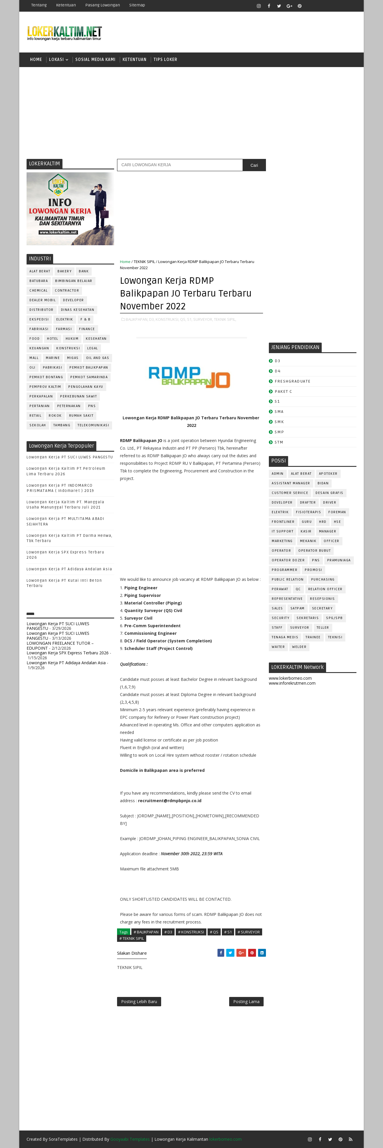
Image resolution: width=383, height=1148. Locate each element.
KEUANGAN (39, 348)
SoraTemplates (63, 1139)
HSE (337, 522)
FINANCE (87, 329)
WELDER (299, 647)
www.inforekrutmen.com (292, 683)
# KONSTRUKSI (191, 932)
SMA (279, 411)
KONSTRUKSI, (167, 319)
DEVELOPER (73, 300)
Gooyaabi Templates (130, 1139)
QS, (183, 319)
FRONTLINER (283, 522)
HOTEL (52, 338)
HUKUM (72, 338)
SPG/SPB (334, 618)
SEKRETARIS (308, 618)
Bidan (323, 483)
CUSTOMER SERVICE (290, 493)
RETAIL (35, 415)
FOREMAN (337, 512)
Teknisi (335, 637)
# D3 (168, 932)
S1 (277, 401)
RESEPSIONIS (322, 599)
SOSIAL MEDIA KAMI (95, 59)
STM (279, 442)
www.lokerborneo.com (290, 678)
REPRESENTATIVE (287, 599)
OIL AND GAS (97, 358)
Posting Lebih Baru (139, 1001)
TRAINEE (313, 637)
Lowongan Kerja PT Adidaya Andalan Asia (69, 569)
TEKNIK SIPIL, (225, 319)
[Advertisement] (191, 112)
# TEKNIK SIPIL (131, 938)
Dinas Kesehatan (78, 310)
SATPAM (297, 608)
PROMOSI (313, 570)
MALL (34, 358)
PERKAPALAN (41, 396)
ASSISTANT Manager (291, 483)
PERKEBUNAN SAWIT (78, 396)
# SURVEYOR (249, 932)
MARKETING (282, 541)
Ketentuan (66, 5)
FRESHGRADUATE (293, 381)
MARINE (53, 358)
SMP (279, 432)
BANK (84, 271)
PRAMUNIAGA (339, 560)
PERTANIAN (39, 406)
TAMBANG (62, 425)
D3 (277, 360)
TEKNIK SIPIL (144, 261)
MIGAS (73, 358)
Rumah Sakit (81, 415)
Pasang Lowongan (102, 5)
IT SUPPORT (282, 531)
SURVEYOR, (203, 319)
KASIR (306, 531)
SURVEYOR (299, 627)
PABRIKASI (52, 367)
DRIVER (329, 502)
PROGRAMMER (284, 570)
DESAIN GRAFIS (330, 493)
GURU (307, 522)
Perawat (280, 589)
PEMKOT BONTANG (46, 377)
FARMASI (64, 329)
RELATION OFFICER (325, 589)
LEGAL (92, 348)
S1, (189, 319)
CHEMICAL (38, 290)
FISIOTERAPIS (308, 512)
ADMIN (278, 474)
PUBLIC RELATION (288, 579)
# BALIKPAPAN (146, 932)
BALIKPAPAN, (137, 319)
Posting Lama (246, 1001)
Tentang (39, 5)
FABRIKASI (39, 329)
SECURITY (280, 618)
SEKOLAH (37, 425)
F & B (86, 319)
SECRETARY (322, 608)
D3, (152, 319)
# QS (214, 932)
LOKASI (56, 59)
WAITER (278, 647)
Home (36, 59)
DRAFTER (308, 502)
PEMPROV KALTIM (45, 387)
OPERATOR (281, 550)
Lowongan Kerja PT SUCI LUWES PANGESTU (70, 457)
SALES (277, 608)
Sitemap (137, 5)
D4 (278, 371)
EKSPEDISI (39, 319)
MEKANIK (308, 541)
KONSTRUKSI (68, 348)
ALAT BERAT (39, 271)
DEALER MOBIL (42, 300)
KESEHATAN (96, 338)
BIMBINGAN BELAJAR (74, 281)
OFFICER (332, 541)
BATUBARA (38, 281)
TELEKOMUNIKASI (93, 425)
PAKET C (284, 391)
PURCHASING (323, 579)
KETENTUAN (135, 59)
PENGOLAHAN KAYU (85, 387)
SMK (279, 421)
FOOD (34, 338)
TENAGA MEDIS (285, 637)
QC (298, 589)
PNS (92, 406)
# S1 (228, 932)
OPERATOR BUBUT (314, 550)
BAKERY (65, 271)
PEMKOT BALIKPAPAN (88, 367)
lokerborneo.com (225, 1139)
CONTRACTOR (67, 290)
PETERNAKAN (69, 406)
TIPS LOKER (165, 59)
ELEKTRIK (64, 319)
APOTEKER (328, 474)
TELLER (323, 627)
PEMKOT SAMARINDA (89, 377)
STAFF (277, 627)
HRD (323, 522)
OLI (32, 367)
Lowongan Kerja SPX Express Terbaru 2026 (68, 653)
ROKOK (55, 415)
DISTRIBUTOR (41, 310)
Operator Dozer (288, 560)
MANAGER (328, 531)
